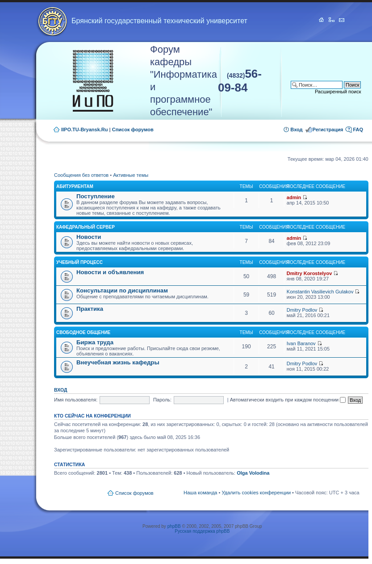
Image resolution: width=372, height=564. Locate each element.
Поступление (95, 196)
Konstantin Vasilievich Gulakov (320, 291)
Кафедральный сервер (85, 227)
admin (294, 197)
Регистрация (328, 129)
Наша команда (200, 492)
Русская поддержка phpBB (202, 531)
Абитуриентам (74, 186)
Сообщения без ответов (81, 175)
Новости (88, 237)
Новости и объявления (110, 272)
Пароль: (162, 399)
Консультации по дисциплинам (122, 290)
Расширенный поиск (338, 91)
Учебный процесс (79, 262)
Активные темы (130, 175)
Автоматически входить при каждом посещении (288, 399)
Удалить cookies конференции (256, 492)
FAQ (358, 129)
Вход (296, 129)
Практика (89, 308)
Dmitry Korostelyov (309, 273)
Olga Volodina (253, 473)
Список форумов (133, 129)
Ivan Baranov (301, 343)
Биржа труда (94, 342)
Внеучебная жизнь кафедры (117, 362)
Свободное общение (83, 332)
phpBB (174, 526)
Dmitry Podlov (302, 310)
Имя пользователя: (75, 399)
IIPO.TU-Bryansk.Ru (84, 129)
